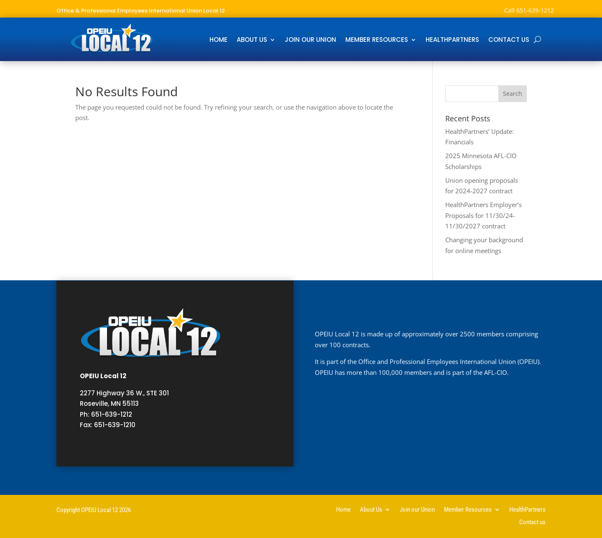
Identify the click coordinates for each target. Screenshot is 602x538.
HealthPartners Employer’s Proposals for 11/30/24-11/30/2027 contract (483, 215)
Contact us (508, 40)
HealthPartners (452, 40)
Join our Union (310, 40)
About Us (252, 40)
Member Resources (376, 40)
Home (218, 40)
